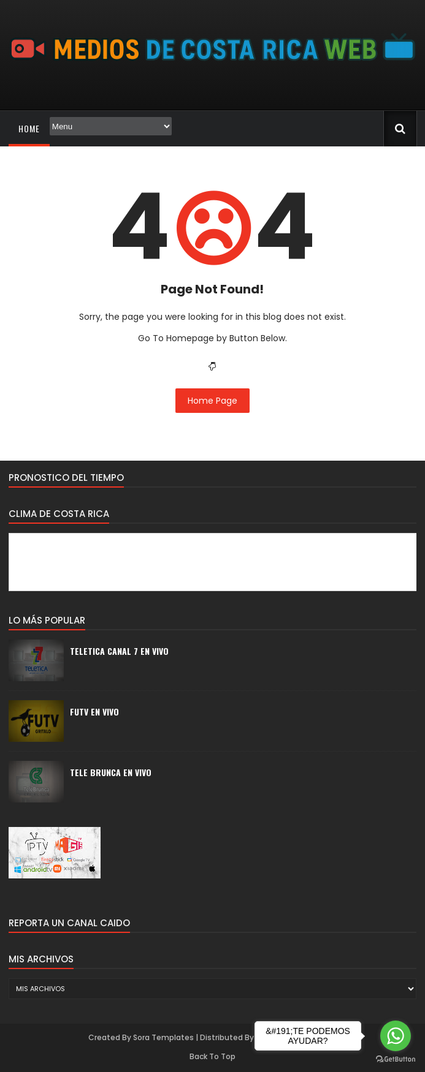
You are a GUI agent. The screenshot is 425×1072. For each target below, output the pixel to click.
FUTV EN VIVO (94, 711)
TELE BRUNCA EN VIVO (110, 772)
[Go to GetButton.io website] (395, 1059)
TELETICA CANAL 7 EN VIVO (119, 650)
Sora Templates (163, 1037)
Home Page (212, 400)
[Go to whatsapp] (395, 1036)
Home (29, 128)
